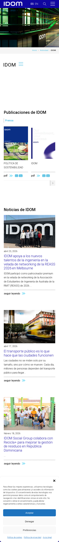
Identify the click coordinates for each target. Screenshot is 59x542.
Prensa (9, 120)
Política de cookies (14, 537)
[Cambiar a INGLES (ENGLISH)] (36, 3)
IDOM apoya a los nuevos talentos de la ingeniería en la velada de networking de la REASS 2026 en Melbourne (29, 262)
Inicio (34, 50)
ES (16, 176)
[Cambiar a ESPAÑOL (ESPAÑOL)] (32, 3)
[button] (54, 480)
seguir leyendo (12, 293)
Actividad (44, 50)
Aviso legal (47, 537)
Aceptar (29, 512)
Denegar (29, 521)
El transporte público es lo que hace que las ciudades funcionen (29, 353)
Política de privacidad (32, 537)
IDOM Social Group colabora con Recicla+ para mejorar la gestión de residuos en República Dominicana (28, 444)
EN (21, 176)
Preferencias (29, 530)
